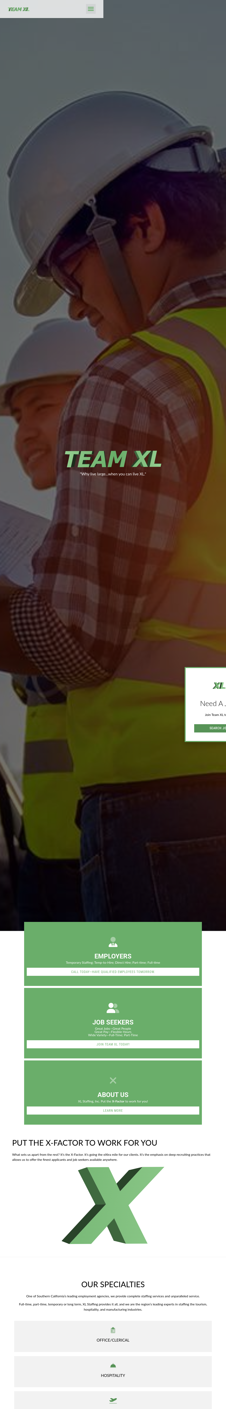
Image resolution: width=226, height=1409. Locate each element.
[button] (211, 9)
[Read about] (113, 1110)
